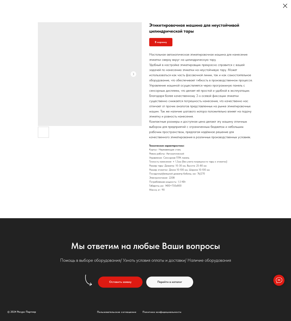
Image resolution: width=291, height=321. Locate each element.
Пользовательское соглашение (116, 311)
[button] (120, 282)
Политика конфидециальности (162, 311)
